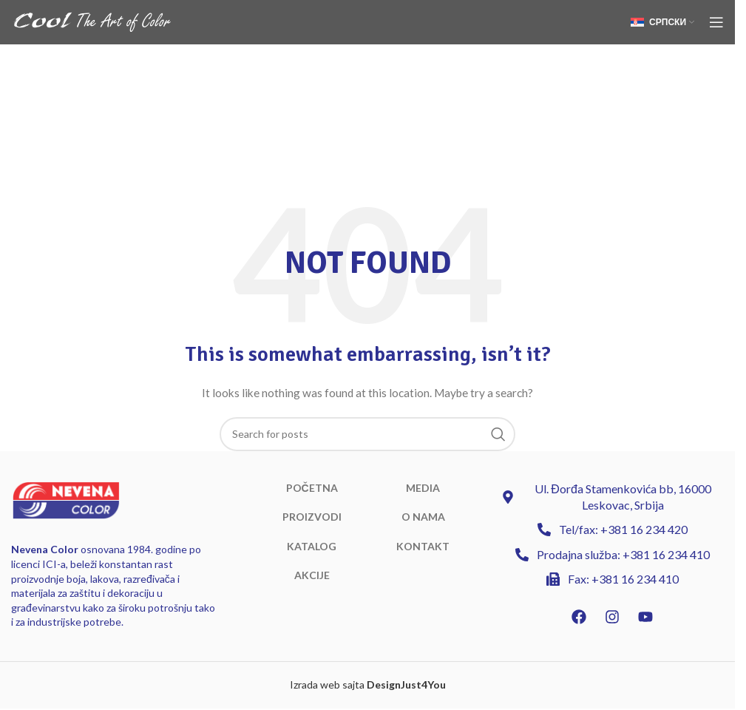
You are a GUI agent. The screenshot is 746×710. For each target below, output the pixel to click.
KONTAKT (423, 546)
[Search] (367, 434)
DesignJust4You (406, 684)
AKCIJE (312, 575)
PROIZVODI (312, 516)
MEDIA (423, 487)
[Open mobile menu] (716, 22)
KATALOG (311, 546)
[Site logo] (92, 21)
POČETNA (312, 487)
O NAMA (423, 516)
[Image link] (66, 499)
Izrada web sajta (327, 684)
